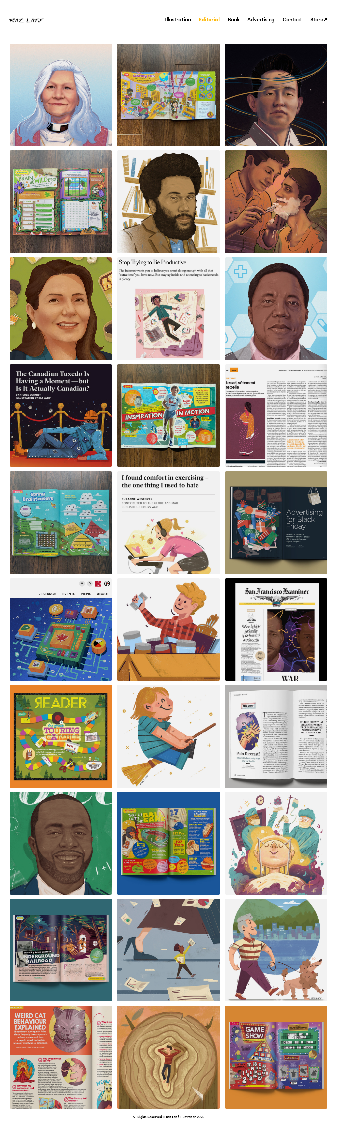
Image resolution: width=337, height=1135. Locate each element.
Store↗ (318, 19)
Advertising (261, 19)
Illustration (178, 19)
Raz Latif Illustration (181, 1116)
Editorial (209, 19)
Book (234, 19)
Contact (292, 19)
